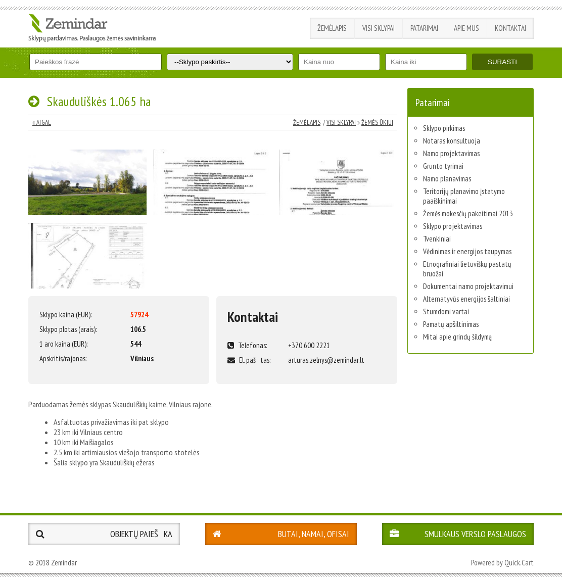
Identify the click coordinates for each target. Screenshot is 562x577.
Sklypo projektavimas (452, 226)
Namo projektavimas (451, 153)
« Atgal (41, 122)
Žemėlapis (332, 28)
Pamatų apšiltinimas (451, 324)
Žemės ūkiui (377, 122)
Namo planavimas (447, 178)
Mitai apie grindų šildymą (457, 337)
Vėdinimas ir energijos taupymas (467, 251)
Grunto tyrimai (443, 166)
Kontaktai (510, 28)
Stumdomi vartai (446, 311)
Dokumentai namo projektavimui (468, 286)
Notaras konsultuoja (451, 141)
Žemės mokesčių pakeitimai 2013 (468, 213)
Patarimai (424, 28)
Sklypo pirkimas (444, 128)
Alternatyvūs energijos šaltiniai (466, 299)
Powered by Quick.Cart (502, 562)
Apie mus (466, 28)
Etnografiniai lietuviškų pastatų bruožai (467, 268)
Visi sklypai (378, 28)
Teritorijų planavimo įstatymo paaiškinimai (464, 196)
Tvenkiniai (437, 239)
